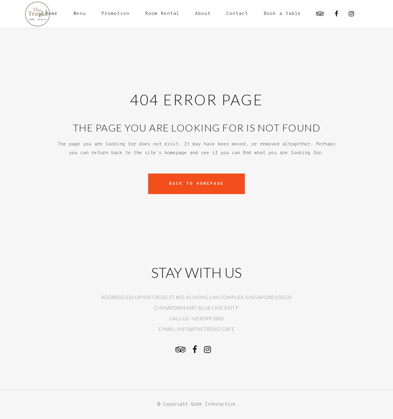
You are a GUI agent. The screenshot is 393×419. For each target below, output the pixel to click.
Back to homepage (196, 183)
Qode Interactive (213, 404)
